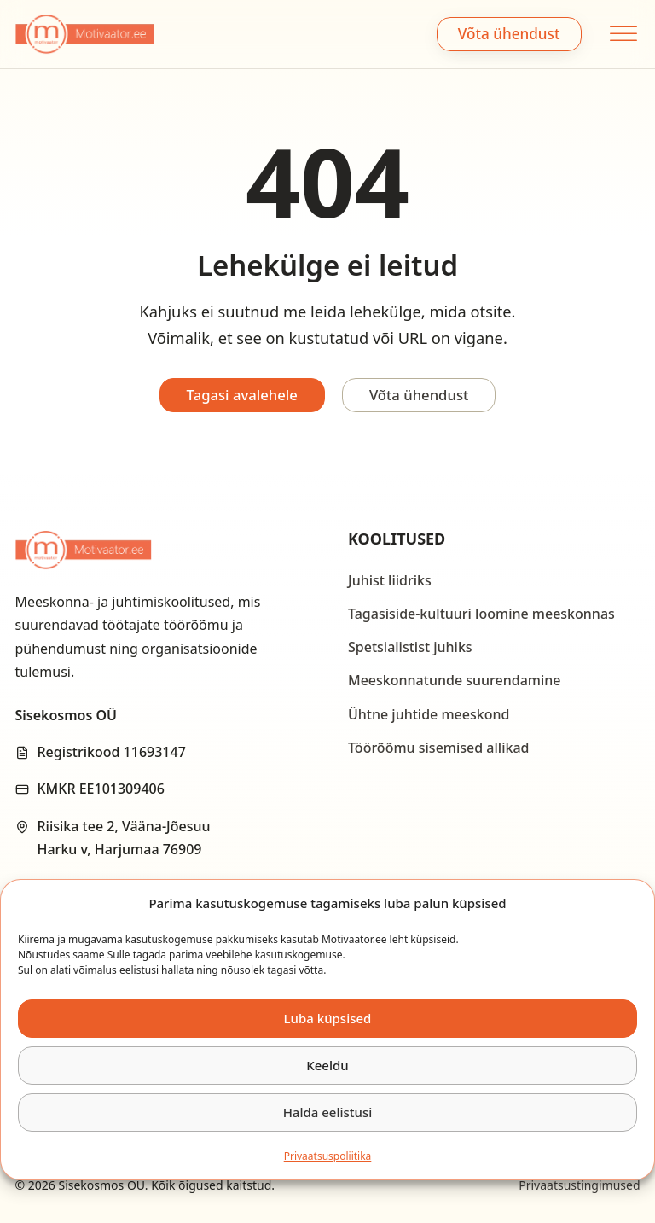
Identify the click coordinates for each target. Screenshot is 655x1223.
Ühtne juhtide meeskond (428, 714)
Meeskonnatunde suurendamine (454, 680)
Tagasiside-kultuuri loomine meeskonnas (481, 613)
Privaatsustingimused (579, 1185)
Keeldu (327, 1065)
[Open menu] (621, 34)
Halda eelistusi (328, 1112)
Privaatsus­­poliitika (328, 1156)
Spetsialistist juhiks (410, 647)
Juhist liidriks (390, 580)
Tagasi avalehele (240, 395)
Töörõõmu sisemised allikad (438, 747)
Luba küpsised (328, 1018)
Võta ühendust (509, 34)
